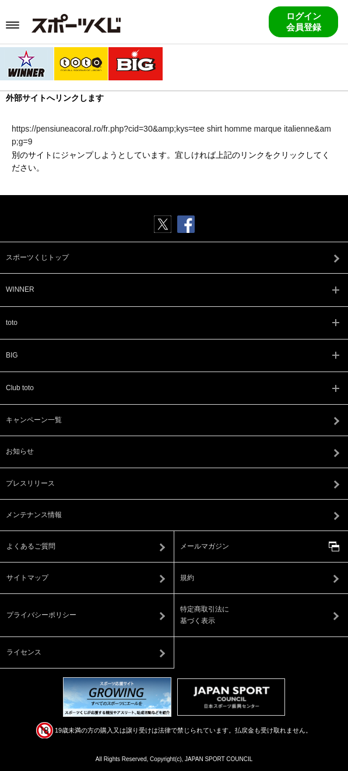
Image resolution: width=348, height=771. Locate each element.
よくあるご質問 (30, 546)
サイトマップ (27, 578)
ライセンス (23, 652)
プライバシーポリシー (41, 615)
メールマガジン (204, 546)
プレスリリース (30, 483)
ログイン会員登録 (303, 21)
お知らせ (20, 451)
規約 (187, 578)
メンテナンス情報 (34, 515)
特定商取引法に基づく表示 (204, 614)
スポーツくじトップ (37, 257)
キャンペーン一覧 (34, 420)
